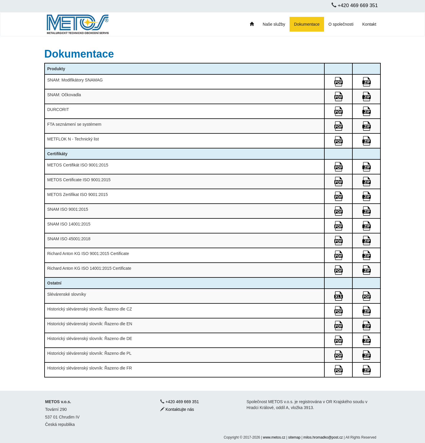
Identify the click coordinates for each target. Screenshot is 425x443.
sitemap (294, 437)
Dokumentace (306, 24)
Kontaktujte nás (180, 409)
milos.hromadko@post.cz (323, 437)
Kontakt (369, 24)
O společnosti (341, 24)
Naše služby (274, 24)
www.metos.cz (274, 437)
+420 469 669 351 (358, 5)
